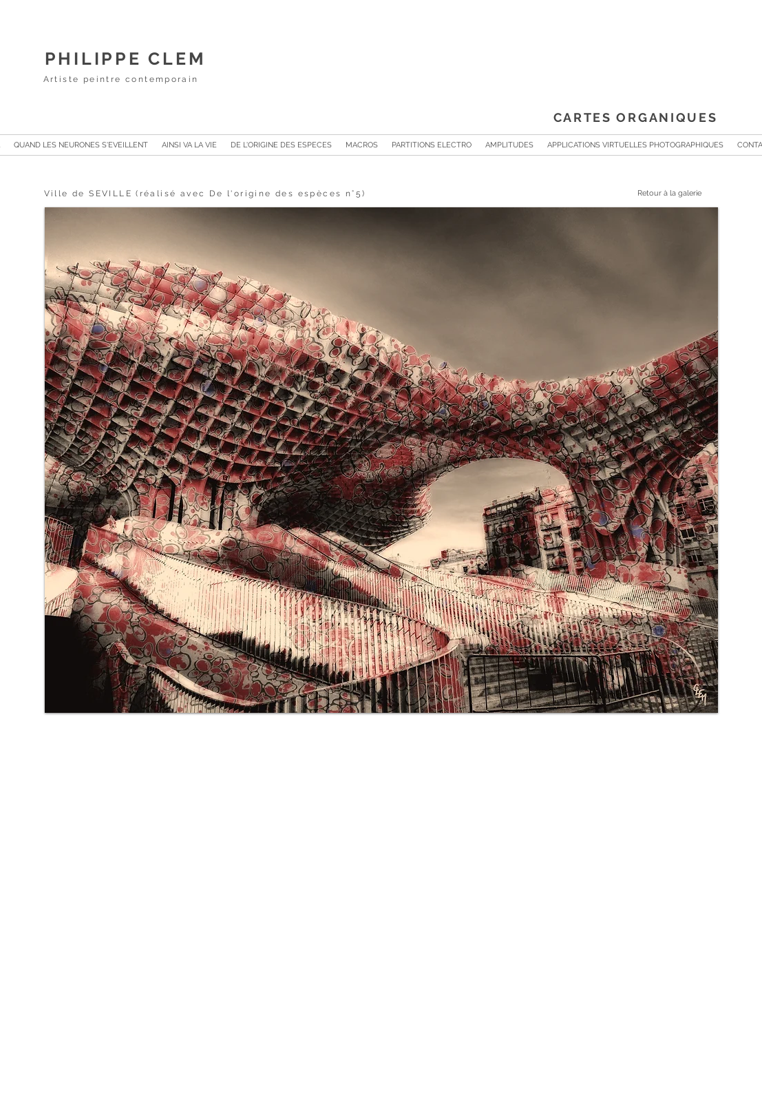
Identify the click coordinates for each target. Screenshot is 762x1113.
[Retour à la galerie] (656, 193)
